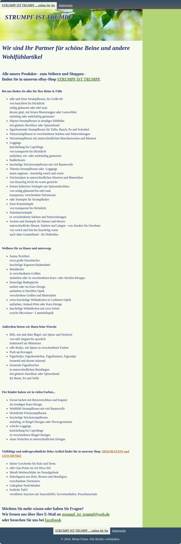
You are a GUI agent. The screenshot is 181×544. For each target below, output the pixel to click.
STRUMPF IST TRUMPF (38, 17)
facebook (53, 519)
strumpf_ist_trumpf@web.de (86, 514)
